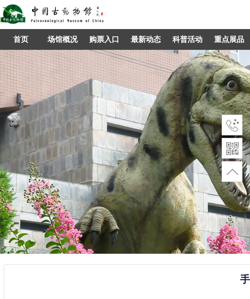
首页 (20, 39)
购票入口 (104, 39)
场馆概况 (63, 39)
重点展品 (229, 39)
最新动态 (146, 39)
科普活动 (187, 39)
